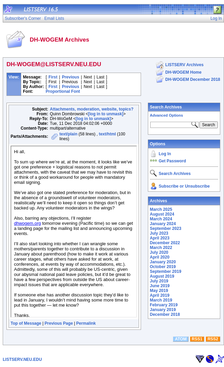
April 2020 (159, 257)
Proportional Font (63, 91)
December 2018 (165, 314)
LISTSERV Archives (184, 64)
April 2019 (159, 295)
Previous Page (59, 323)
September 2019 (165, 271)
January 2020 (163, 262)
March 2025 (161, 209)
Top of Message (26, 323)
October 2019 (163, 266)
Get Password (172, 161)
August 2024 (162, 214)
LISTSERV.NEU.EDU (22, 359)
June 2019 (160, 285)
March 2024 (161, 219)
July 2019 (159, 281)
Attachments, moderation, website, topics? (92, 109)
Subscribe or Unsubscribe (184, 186)
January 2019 (163, 309)
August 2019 (162, 276)
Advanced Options (166, 115)
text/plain (68, 134)
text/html (107, 134)
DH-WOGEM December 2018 (192, 79)
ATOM (180, 339)
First (52, 77)
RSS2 (213, 339)
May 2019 (159, 290)
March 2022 (161, 247)
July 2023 (159, 233)
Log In (165, 153)
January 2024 (163, 223)
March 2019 (161, 300)
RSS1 (197, 339)
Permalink (86, 323)
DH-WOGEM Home (183, 72)
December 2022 (165, 242)
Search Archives (166, 107)
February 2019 (164, 305)
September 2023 (165, 228)
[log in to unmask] (105, 114)
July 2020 (159, 252)
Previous (70, 77)
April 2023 (159, 238)
